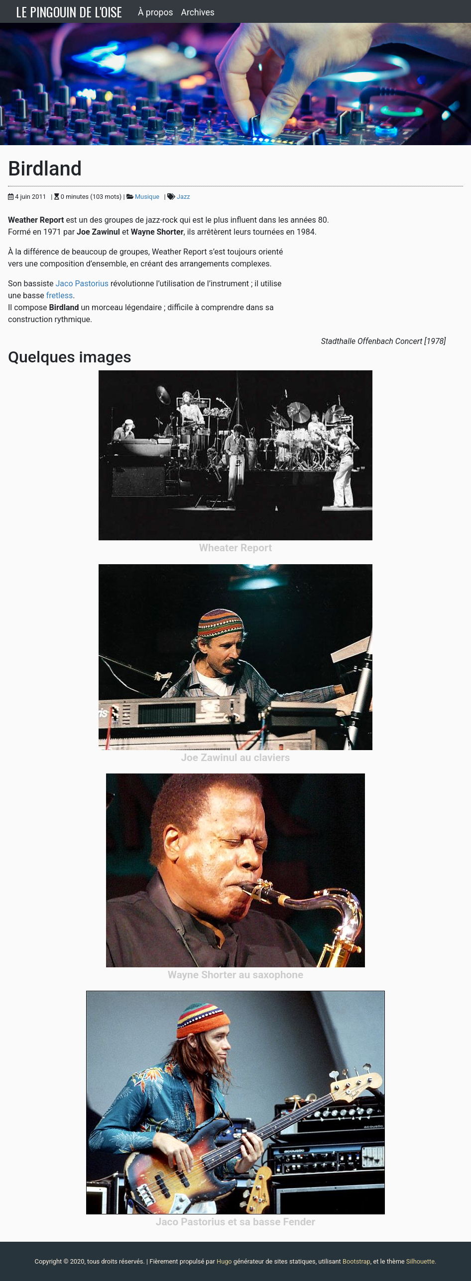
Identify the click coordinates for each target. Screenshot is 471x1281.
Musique (147, 196)
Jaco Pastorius (82, 283)
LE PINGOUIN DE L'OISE (69, 11)
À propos (155, 12)
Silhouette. (421, 1261)
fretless (59, 295)
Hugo (224, 1261)
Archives (198, 12)
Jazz (183, 196)
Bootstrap (356, 1261)
